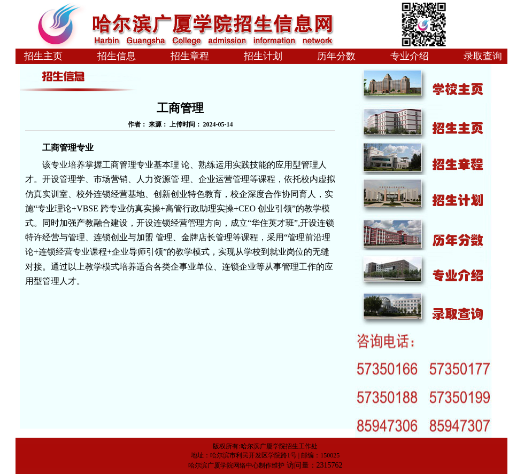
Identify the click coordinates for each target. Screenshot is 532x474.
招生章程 (190, 56)
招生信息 (116, 56)
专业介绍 (409, 56)
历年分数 (336, 56)
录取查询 (483, 56)
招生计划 (263, 56)
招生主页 (43, 56)
